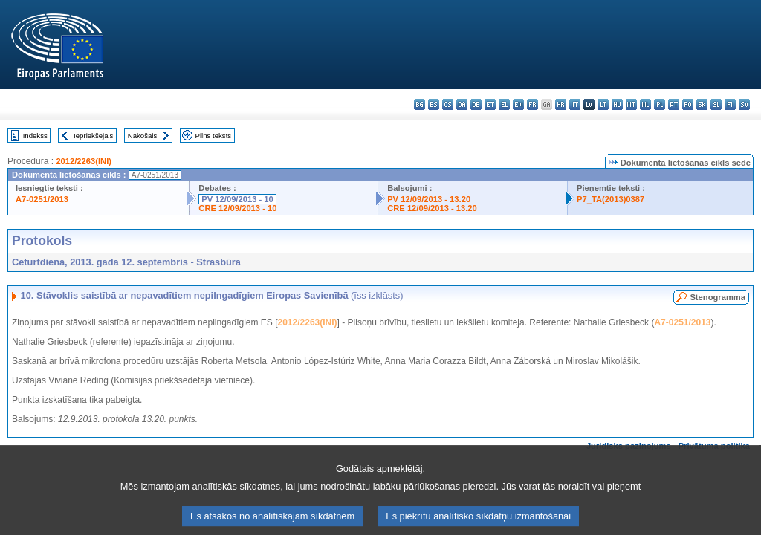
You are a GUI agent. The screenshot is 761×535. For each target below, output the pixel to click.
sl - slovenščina (716, 104)
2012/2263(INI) (83, 161)
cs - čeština (447, 104)
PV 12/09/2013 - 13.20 (428, 199)
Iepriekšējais (93, 136)
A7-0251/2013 (42, 199)
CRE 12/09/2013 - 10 (237, 208)
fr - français (532, 104)
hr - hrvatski (560, 104)
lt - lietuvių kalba (603, 104)
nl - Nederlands (645, 104)
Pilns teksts (213, 136)
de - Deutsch (476, 104)
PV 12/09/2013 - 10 (237, 199)
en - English (518, 104)
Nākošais (142, 136)
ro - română (687, 104)
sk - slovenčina (701, 104)
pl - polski (659, 104)
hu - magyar (617, 104)
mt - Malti (631, 104)
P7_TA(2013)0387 (610, 199)
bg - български (419, 104)
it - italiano (574, 104)
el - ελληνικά (504, 104)
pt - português (673, 104)
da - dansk (461, 104)
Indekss (35, 136)
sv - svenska (744, 104)
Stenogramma (717, 297)
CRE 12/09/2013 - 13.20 (432, 208)
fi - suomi (730, 104)
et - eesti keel (490, 104)
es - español (433, 104)
